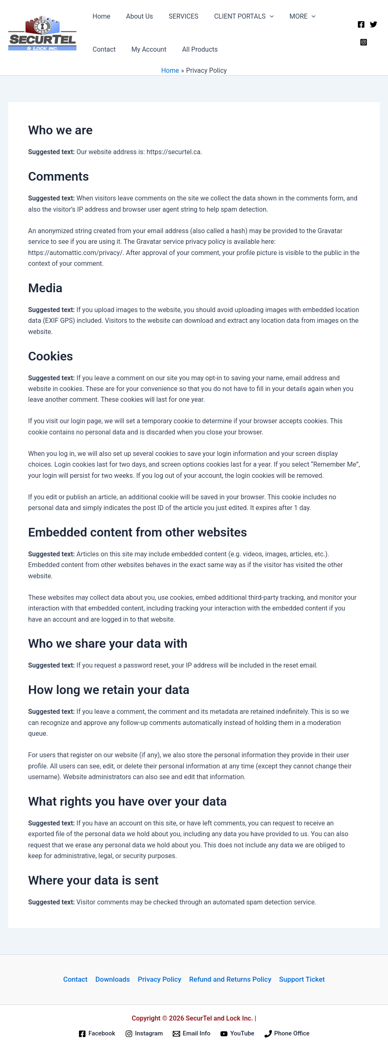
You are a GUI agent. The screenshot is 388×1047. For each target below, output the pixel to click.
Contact (76, 979)
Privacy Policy (159, 979)
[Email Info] (191, 1033)
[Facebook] (360, 27)
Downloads (112, 979)
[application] (261, 16)
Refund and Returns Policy (229, 979)
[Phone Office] (287, 1033)
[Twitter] (372, 27)
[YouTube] (237, 1033)
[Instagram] (362, 39)
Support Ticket (301, 979)
